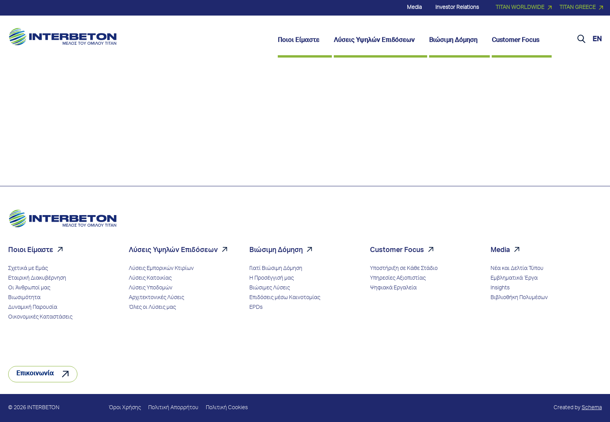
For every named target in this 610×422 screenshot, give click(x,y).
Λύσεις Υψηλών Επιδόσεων (173, 250)
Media (500, 250)
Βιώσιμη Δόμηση (276, 250)
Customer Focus (397, 250)
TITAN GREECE (577, 8)
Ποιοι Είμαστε (30, 250)
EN (597, 39)
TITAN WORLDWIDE (520, 8)
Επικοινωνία (35, 374)
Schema (592, 408)
